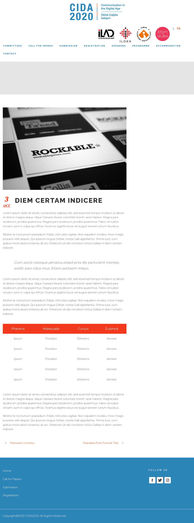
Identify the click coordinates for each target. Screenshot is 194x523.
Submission (68, 46)
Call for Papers (12, 479)
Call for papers (40, 46)
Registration (94, 46)
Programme (141, 46)
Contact (10, 54)
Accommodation (168, 46)
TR (178, 28)
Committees (12, 46)
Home (7, 471)
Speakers (119, 46)
